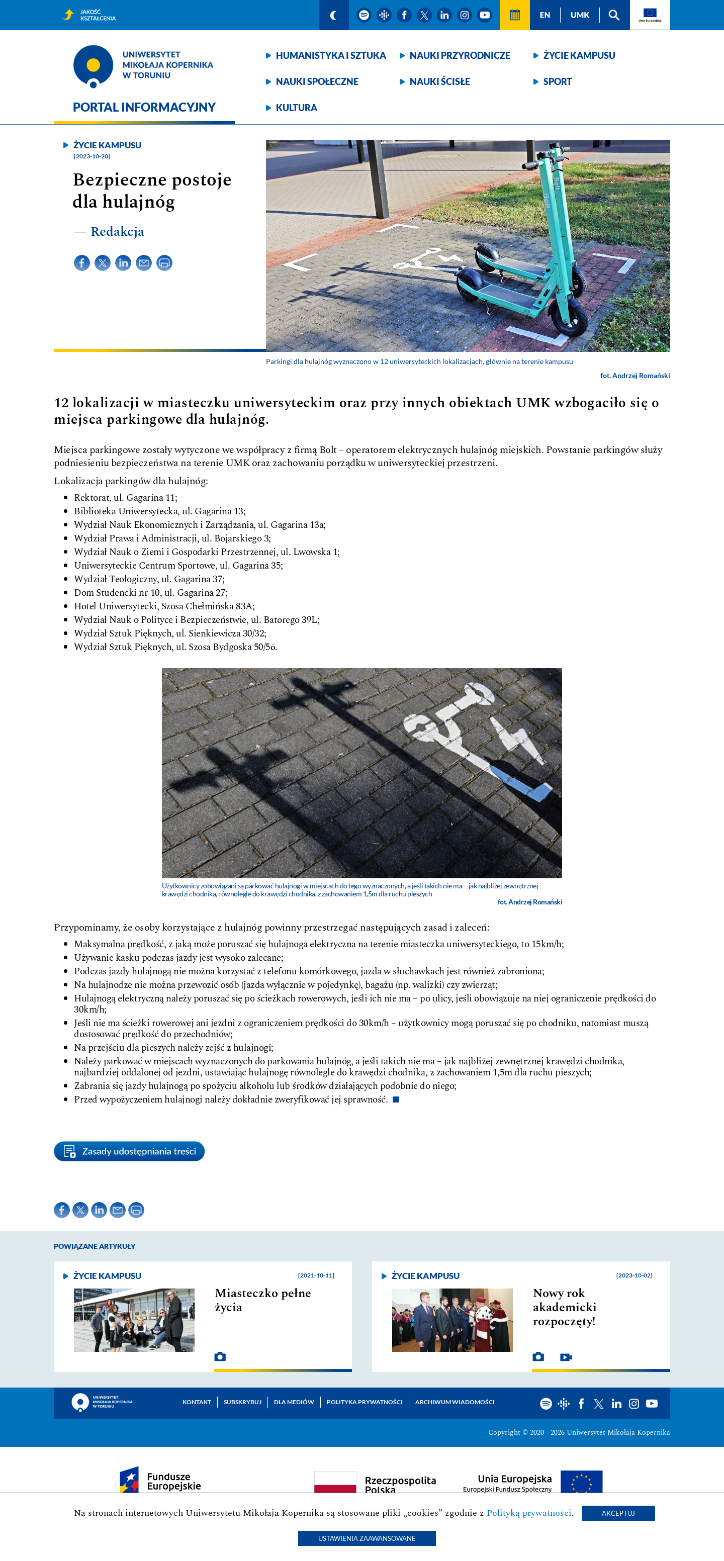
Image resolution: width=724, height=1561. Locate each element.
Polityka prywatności (365, 1402)
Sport (558, 81)
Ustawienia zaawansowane (367, 1538)
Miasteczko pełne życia (263, 1301)
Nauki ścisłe (440, 81)
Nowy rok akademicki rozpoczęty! (565, 1308)
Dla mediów (294, 1402)
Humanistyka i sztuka (331, 55)
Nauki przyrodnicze (460, 55)
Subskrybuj (242, 1402)
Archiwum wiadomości (455, 1402)
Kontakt (197, 1402)
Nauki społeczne (317, 81)
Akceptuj (618, 1513)
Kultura (296, 107)
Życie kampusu (579, 55)
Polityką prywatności (529, 1513)
